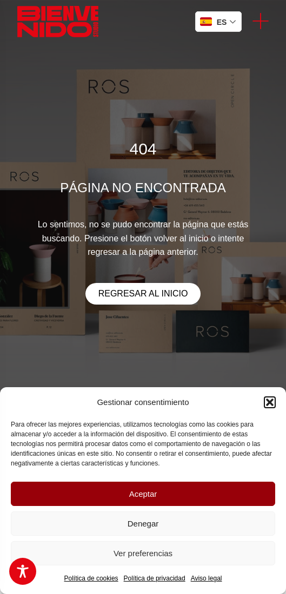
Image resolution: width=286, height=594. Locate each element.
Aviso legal (206, 578)
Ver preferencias (143, 553)
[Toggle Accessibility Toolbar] (22, 571)
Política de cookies (91, 578)
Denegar (143, 523)
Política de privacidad (154, 578)
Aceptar (143, 493)
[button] (269, 402)
